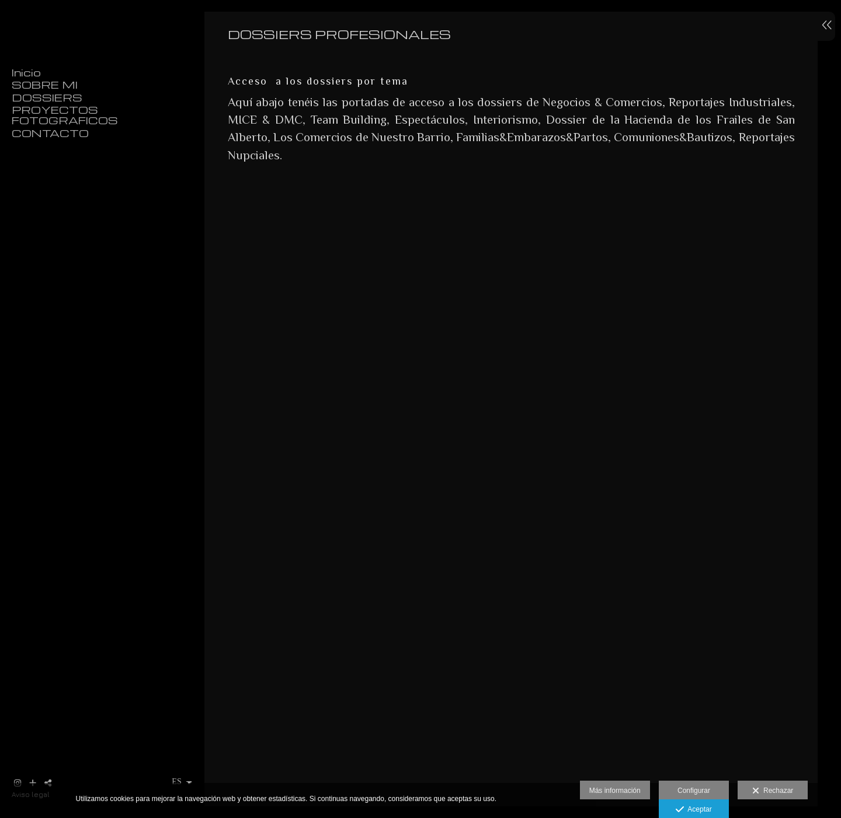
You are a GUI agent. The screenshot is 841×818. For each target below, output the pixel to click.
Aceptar (693, 809)
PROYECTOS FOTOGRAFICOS (65, 114)
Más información (615, 790)
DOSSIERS (47, 97)
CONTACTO (50, 133)
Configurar (693, 790)
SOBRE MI (45, 84)
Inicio (26, 72)
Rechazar (772, 791)
